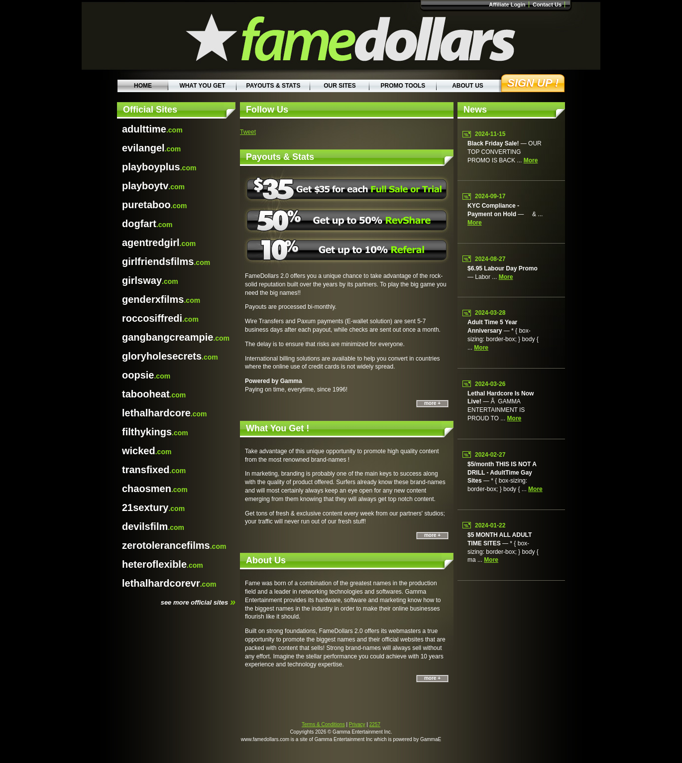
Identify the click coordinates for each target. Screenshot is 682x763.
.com (152, 129)
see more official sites (198, 601)
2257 (374, 724)
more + (432, 403)
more (531, 160)
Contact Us (547, 4)
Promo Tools (403, 85)
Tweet (248, 131)
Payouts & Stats (273, 85)
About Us (467, 85)
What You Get (202, 85)
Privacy (357, 724)
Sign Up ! (533, 83)
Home (143, 85)
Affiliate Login (507, 4)
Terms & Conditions (323, 724)
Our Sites (340, 85)
